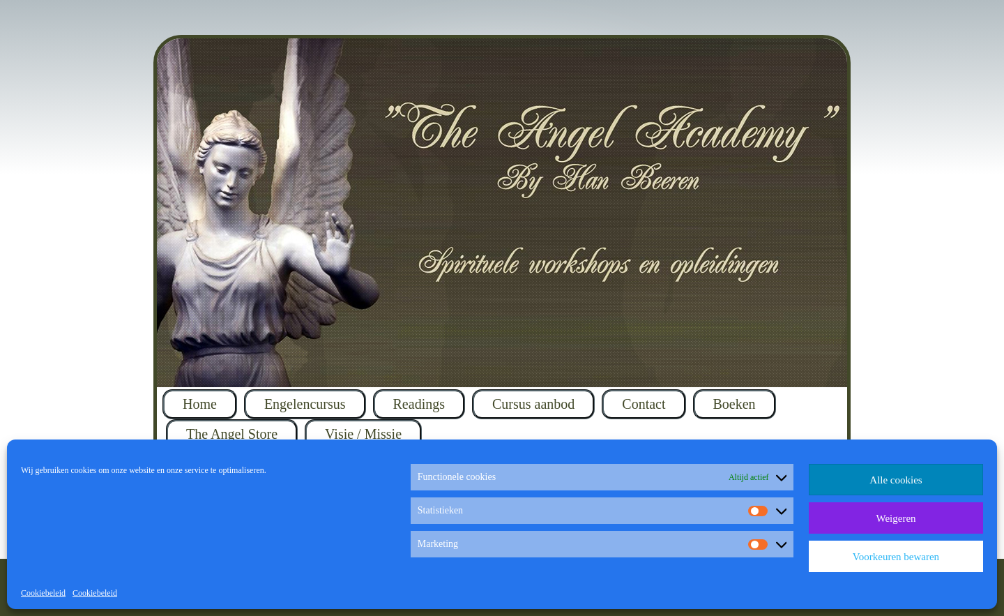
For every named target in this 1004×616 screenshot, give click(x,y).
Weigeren (895, 518)
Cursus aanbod (533, 404)
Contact (643, 404)
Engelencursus (305, 404)
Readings (419, 404)
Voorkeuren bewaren (896, 556)
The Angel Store (231, 434)
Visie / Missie (363, 434)
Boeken (734, 404)
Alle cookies (895, 480)
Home (200, 404)
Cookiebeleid (43, 593)
